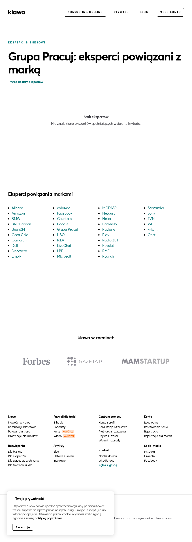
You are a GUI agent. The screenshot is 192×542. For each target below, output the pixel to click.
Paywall (121, 12)
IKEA (60, 240)
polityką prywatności (49, 518)
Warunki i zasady (109, 440)
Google (62, 224)
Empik (16, 256)
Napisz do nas (108, 456)
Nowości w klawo (19, 422)
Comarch (19, 240)
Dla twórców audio (20, 465)
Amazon (18, 213)
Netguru (108, 213)
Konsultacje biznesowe (22, 427)
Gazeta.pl (65, 218)
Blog (144, 12)
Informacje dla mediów (23, 436)
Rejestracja (151, 431)
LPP (60, 250)
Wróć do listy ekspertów (26, 82)
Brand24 (18, 229)
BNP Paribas (22, 224)
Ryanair (108, 256)
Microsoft (64, 256)
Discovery (19, 250)
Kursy (63, 431)
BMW (16, 218)
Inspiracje (59, 460)
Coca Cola (20, 234)
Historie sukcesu (63, 456)
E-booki (58, 422)
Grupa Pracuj (67, 229)
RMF (105, 250)
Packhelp (109, 224)
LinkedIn (149, 456)
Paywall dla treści (19, 431)
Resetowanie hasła (156, 427)
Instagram (150, 452)
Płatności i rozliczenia (112, 431)
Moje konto (170, 12)
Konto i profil (107, 422)
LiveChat (64, 245)
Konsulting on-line (85, 12)
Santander (156, 207)
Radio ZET (110, 240)
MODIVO (109, 207)
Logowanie (151, 422)
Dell (15, 245)
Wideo (64, 436)
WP (150, 224)
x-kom (153, 229)
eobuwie (63, 207)
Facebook (64, 213)
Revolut (108, 245)
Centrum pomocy (110, 417)
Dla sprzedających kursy (23, 460)
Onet (152, 234)
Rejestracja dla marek (158, 436)
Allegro (17, 207)
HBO (61, 234)
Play (105, 234)
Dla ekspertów (17, 456)
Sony (151, 213)
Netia (106, 218)
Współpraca (106, 460)
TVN (151, 218)
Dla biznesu (15, 452)
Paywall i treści (108, 436)
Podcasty (59, 427)
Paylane (108, 229)
